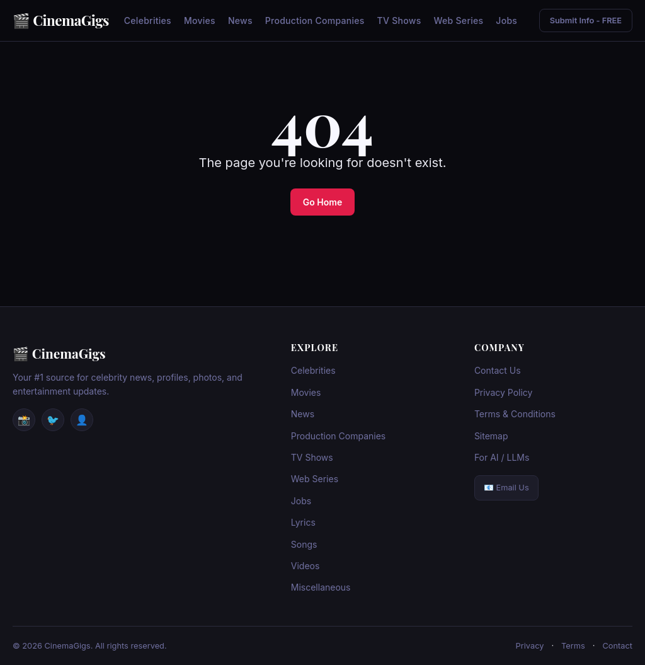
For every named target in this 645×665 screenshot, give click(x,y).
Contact (617, 646)
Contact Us (497, 370)
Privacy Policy (503, 392)
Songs (304, 544)
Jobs (506, 20)
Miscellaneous (321, 587)
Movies (199, 20)
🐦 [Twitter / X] (53, 419)
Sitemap (491, 436)
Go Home (322, 202)
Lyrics (303, 522)
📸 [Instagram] (24, 419)
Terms (573, 646)
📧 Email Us (506, 487)
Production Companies (315, 20)
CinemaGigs (71, 20)
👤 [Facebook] (82, 419)
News (240, 20)
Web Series (458, 20)
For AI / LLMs (502, 457)
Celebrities (147, 20)
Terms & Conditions (515, 413)
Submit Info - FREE (586, 20)
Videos (305, 565)
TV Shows (399, 20)
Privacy (530, 646)
